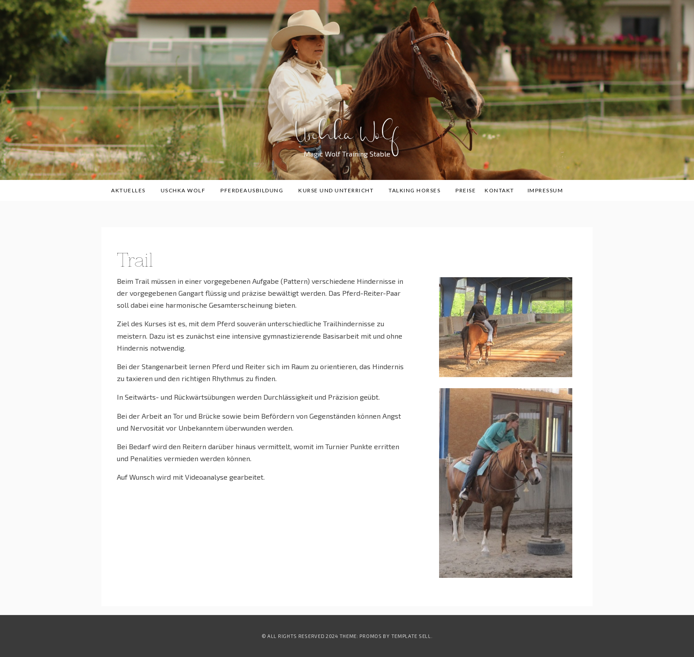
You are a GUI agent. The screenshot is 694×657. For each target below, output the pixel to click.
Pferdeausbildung (254, 190)
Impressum (545, 190)
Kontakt (499, 190)
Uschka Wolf (347, 141)
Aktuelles (131, 190)
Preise (465, 190)
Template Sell (411, 636)
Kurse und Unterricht (339, 190)
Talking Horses (418, 190)
